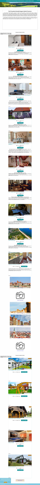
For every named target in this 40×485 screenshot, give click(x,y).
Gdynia (30, 156)
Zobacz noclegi (20, 50)
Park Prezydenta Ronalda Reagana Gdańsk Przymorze (20, 480)
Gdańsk (30, 204)
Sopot (30, 35)
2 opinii (24, 76)
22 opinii (23, 124)
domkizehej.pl (38, 0)
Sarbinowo (29, 358)
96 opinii (23, 221)
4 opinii (30, 149)
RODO (7, 481)
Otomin (30, 59)
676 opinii (23, 245)
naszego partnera (17, 127)
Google (10, 478)
